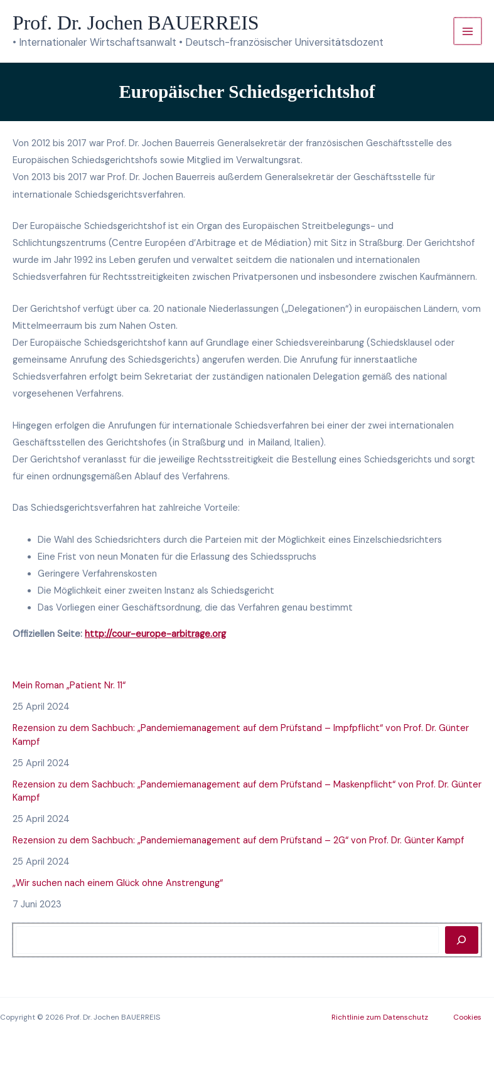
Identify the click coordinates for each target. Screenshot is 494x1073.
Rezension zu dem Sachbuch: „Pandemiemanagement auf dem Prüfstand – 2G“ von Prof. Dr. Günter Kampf (238, 840)
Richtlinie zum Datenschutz (379, 1017)
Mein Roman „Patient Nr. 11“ (69, 685)
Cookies (467, 1017)
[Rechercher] (461, 940)
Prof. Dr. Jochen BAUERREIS (136, 23)
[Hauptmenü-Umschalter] (467, 31)
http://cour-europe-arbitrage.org (155, 634)
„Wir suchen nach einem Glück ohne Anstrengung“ (118, 883)
